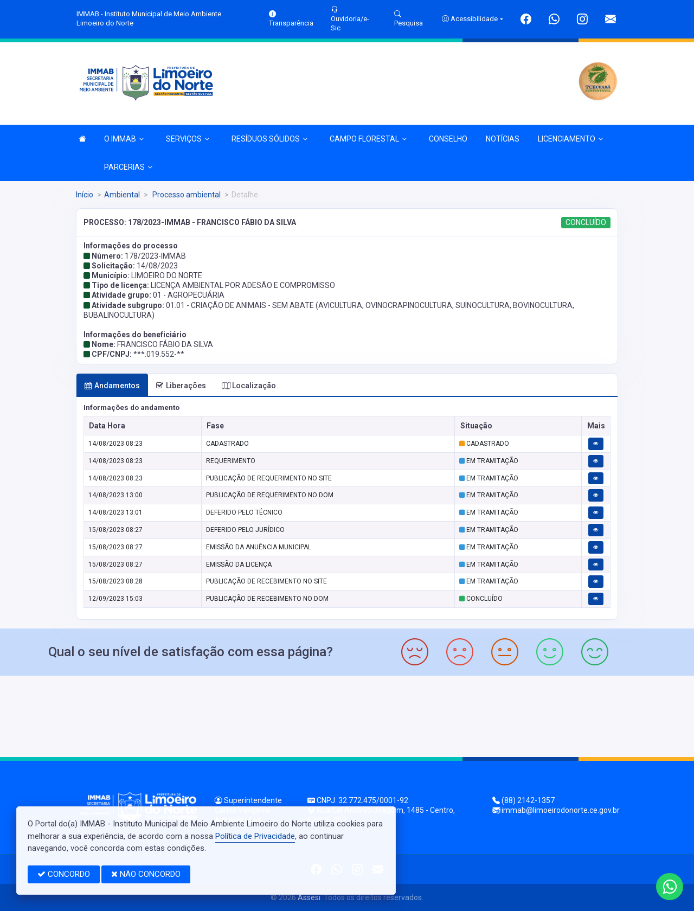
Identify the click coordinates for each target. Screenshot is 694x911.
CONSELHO (448, 138)
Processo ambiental (186, 194)
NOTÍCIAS (502, 138)
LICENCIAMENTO (570, 139)
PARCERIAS (128, 167)
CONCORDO (63, 874)
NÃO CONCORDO (146, 874)
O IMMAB (124, 139)
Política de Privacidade (255, 836)
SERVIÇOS (187, 139)
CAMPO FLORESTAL (368, 139)
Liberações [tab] (181, 385)
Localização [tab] (249, 385)
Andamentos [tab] (112, 385)
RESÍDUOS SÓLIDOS (269, 139)
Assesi (309, 897)
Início (84, 194)
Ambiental (122, 194)
